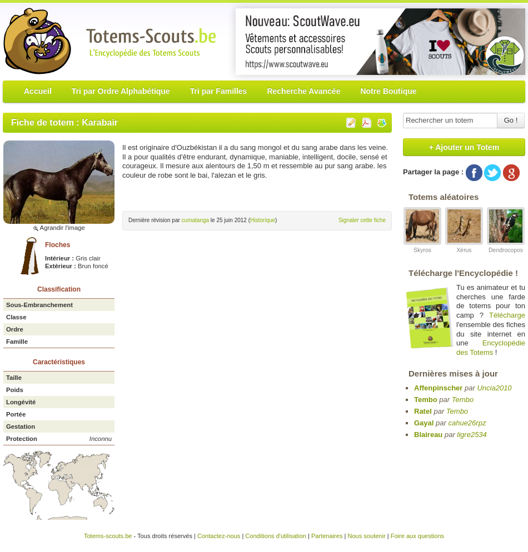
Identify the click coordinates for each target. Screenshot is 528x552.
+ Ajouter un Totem (464, 147)
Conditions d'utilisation (275, 536)
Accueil (38, 91)
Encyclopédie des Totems (490, 348)
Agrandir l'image (59, 227)
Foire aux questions (417, 536)
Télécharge (507, 315)
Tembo (425, 399)
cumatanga (195, 220)
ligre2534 (472, 434)
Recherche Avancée (303, 91)
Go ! (511, 120)
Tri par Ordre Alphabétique (121, 91)
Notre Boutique (388, 91)
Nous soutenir (366, 536)
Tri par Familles (218, 91)
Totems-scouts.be (108, 536)
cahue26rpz (467, 423)
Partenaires (327, 536)
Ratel (423, 411)
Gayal (424, 423)
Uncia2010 (494, 388)
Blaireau (428, 434)
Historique (262, 220)
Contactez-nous (218, 536)
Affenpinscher (438, 388)
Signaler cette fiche (362, 220)
